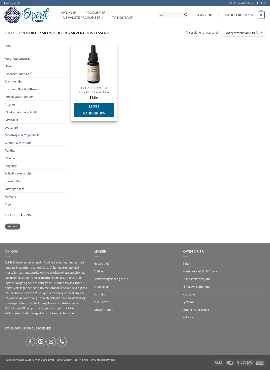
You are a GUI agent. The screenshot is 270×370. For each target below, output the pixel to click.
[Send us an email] (265, 3)
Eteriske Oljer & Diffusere (22, 89)
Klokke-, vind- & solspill (21, 112)
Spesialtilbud (13, 181)
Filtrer (13, 226)
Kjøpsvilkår (101, 286)
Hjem (10, 33)
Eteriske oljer (14, 81)
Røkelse (10, 158)
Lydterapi (11, 127)
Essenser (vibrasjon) (18, 74)
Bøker (9, 66)
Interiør (10, 104)
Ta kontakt (122, 17)
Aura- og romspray (17, 58)
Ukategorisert (14, 189)
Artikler (68, 12)
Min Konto (101, 302)
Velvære (10, 196)
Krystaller (11, 119)
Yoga (8, 204)
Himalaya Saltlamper (19, 96)
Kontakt (99, 294)
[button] (241, 3)
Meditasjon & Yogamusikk (22, 135)
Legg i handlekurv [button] (94, 109)
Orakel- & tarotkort (18, 142)
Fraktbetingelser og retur (111, 279)
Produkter (95, 12)
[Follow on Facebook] (257, 3)
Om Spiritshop (103, 309)
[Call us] (62, 342)
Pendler (10, 150)
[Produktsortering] (243, 33)
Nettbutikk (101, 263)
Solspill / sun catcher (19, 173)
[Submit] (185, 15)
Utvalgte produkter (83, 17)
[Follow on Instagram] (261, 3)
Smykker (11, 166)
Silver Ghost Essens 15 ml (94, 92)
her (25, 293)
